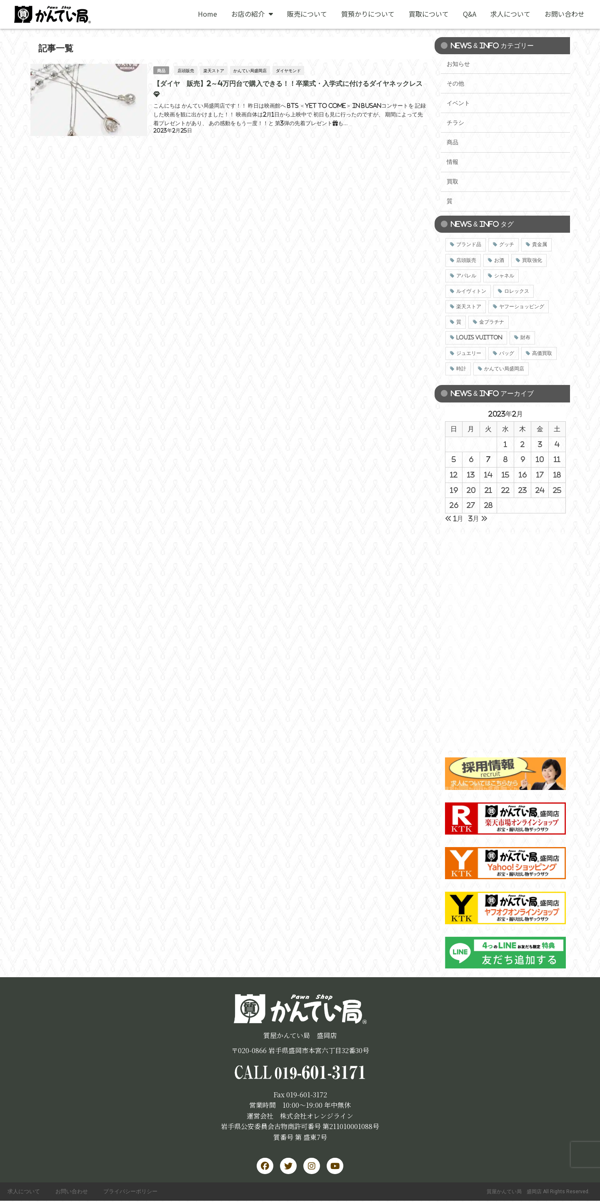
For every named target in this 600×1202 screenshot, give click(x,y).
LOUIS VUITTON (479, 337)
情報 (452, 162)
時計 (461, 368)
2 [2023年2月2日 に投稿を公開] (522, 444)
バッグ (506, 353)
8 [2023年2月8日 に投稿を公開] (505, 459)
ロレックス (516, 291)
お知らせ (458, 64)
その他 (455, 83)
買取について (429, 14)
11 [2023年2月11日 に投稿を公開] (557, 459)
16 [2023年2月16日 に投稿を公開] (523, 474)
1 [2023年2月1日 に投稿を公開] (505, 444)
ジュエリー (468, 353)
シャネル (504, 275)
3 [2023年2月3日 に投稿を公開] (540, 444)
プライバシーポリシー (134, 1192)
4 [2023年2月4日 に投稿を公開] (557, 444)
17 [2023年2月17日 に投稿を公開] (540, 474)
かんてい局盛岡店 (250, 70)
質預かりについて (368, 14)
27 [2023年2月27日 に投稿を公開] (471, 505)
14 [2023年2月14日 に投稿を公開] (488, 474)
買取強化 (532, 260)
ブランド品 (468, 244)
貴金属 (539, 244)
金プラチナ (491, 321)
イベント (458, 103)
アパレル (466, 275)
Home (207, 14)
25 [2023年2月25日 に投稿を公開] (557, 490)
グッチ (506, 244)
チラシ (455, 123)
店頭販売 (186, 70)
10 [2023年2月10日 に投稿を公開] (540, 459)
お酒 (499, 260)
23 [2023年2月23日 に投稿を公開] (522, 490)
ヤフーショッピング (521, 306)
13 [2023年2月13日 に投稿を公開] (471, 474)
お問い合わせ (565, 14)
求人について (510, 14)
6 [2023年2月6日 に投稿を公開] (471, 459)
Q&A (469, 14)
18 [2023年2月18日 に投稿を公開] (557, 474)
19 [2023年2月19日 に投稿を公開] (454, 490)
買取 (452, 181)
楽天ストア (214, 70)
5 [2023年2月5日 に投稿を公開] (454, 459)
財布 (525, 337)
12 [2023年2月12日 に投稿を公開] (454, 474)
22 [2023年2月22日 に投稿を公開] (505, 490)
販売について (307, 14)
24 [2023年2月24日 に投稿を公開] (540, 490)
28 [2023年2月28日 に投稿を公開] (488, 505)
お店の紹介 (252, 13)
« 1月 (454, 518)
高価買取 (542, 353)
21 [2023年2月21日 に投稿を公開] (488, 490)
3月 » (478, 518)
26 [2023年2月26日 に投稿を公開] (454, 505)
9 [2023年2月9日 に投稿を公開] (522, 459)
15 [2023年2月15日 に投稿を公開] (505, 474)
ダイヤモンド (288, 70)
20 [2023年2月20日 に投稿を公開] (471, 490)
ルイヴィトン (471, 291)
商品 (161, 70)
